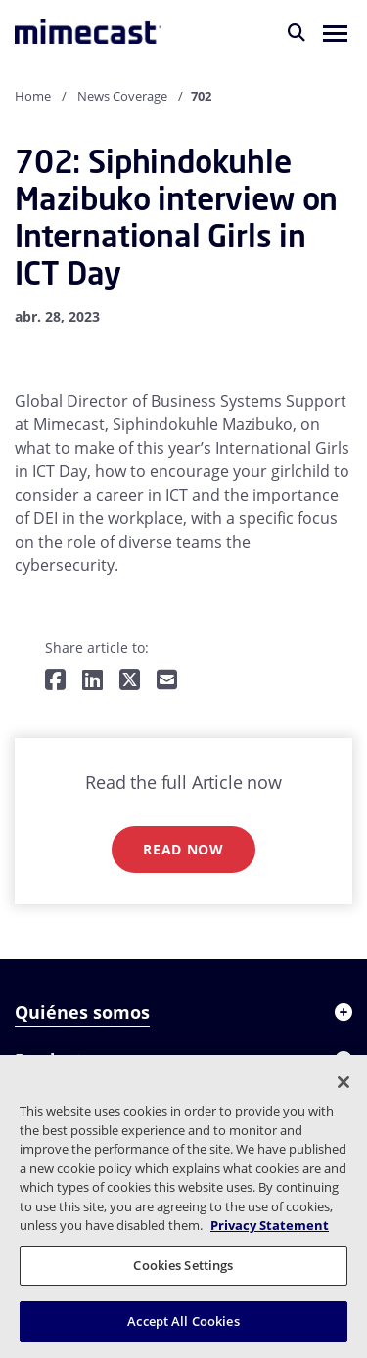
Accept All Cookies (183, 1321)
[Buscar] (296, 32)
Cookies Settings (183, 1265)
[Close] (343, 1082)
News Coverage (122, 96)
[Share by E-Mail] (167, 681)
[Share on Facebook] (55, 681)
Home (33, 96)
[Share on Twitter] (129, 681)
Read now (183, 849)
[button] (335, 32)
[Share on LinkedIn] (92, 681)
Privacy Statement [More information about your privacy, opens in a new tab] (269, 1225)
